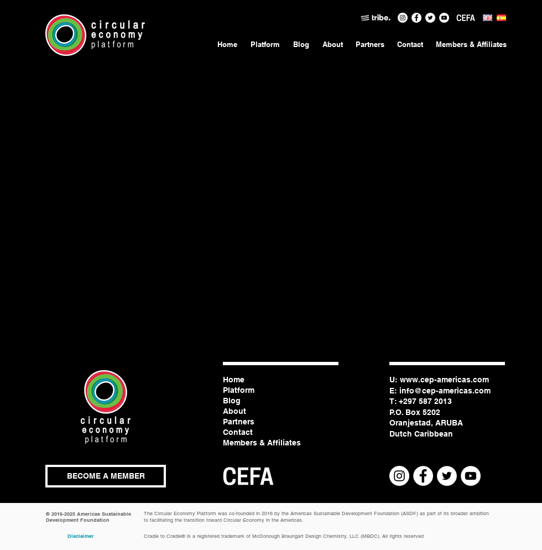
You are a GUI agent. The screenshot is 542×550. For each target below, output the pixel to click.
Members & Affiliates (262, 442)
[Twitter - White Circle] (430, 18)
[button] (105, 476)
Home (233, 379)
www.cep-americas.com (444, 379)
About (234, 411)
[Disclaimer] (80, 535)
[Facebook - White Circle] (416, 18)
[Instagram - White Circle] (403, 18)
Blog (232, 400)
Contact (238, 432)
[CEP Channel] (444, 18)
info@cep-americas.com (445, 390)
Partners (238, 421)
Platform (238, 390)
